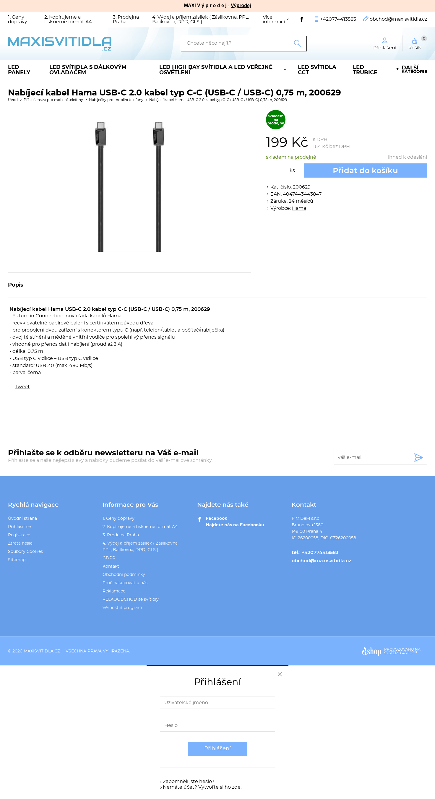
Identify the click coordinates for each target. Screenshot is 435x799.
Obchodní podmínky (124, 575)
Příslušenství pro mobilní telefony (53, 100)
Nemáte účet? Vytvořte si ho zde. (202, 787)
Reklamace (114, 591)
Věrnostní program (122, 608)
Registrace (19, 535)
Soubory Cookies (25, 552)
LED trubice (365, 70)
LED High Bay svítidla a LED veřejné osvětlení (215, 70)
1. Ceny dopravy (17, 19)
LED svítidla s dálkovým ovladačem (87, 70)
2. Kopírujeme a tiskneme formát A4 (68, 19)
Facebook (216, 519)
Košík (417, 42)
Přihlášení (217, 748)
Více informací (274, 19)
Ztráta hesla (20, 543)
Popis (15, 285)
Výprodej (241, 5)
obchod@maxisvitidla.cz (398, 19)
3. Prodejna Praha (126, 19)
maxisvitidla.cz (42, 651)
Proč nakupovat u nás (125, 583)
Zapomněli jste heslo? (188, 781)
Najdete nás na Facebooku (235, 525)
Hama (299, 208)
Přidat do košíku (365, 171)
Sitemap (16, 560)
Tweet (22, 386)
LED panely (19, 70)
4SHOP (409, 653)
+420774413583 (338, 19)
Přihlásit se (19, 527)
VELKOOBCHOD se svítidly (131, 599)
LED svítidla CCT (317, 70)
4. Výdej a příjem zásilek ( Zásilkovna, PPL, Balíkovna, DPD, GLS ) (200, 19)
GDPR (109, 558)
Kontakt (111, 566)
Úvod (13, 100)
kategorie (414, 69)
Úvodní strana (22, 519)
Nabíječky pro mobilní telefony (116, 100)
